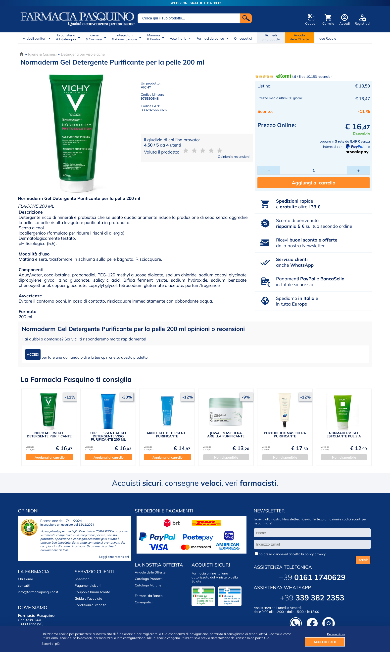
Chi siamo (25, 579)
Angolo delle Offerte (150, 572)
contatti (24, 585)
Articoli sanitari (34, 38)
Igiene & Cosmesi (42, 54)
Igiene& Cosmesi (94, 37)
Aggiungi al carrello (313, 183)
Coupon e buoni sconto (92, 592)
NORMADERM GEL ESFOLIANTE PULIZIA (344, 434)
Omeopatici (243, 38)
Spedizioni (82, 579)
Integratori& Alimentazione (124, 37)
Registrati (362, 23)
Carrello (328, 23)
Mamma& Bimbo (153, 37)
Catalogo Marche (148, 585)
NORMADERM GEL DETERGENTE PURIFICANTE (49, 434)
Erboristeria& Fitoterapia (66, 37)
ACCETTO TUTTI (325, 642)
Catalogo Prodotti (148, 579)
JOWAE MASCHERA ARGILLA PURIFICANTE (225, 434)
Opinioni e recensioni (233, 157)
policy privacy (315, 554)
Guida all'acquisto (88, 598)
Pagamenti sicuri (87, 585)
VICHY (146, 87)
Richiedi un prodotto (271, 37)
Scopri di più (51, 644)
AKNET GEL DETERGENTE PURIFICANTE (167, 434)
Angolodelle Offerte (299, 37)
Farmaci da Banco (149, 596)
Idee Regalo (327, 38)
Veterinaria (178, 38)
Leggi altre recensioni (114, 557)
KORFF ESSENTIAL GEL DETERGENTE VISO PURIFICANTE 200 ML (108, 436)
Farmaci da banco (210, 38)
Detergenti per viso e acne (83, 54)
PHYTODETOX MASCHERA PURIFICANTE (285, 434)
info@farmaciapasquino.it (38, 592)
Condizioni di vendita (90, 605)
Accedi (344, 23)
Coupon (311, 23)
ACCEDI (33, 354)
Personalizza (336, 634)
